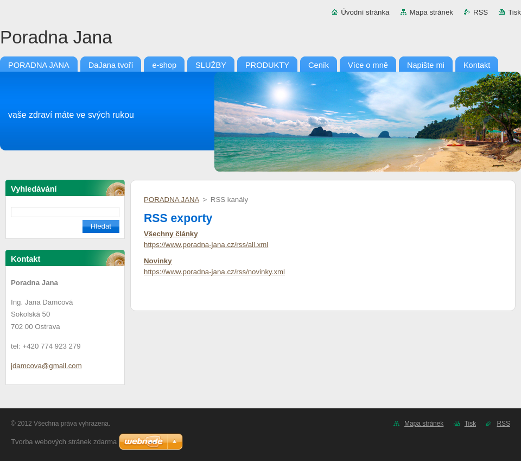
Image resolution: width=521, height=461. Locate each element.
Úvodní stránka (365, 12)
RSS (480, 12)
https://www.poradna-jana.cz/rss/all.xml (206, 245)
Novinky (158, 261)
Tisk (514, 12)
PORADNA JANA (171, 199)
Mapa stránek (431, 12)
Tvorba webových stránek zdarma (64, 442)
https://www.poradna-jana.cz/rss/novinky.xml (214, 272)
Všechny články (171, 234)
